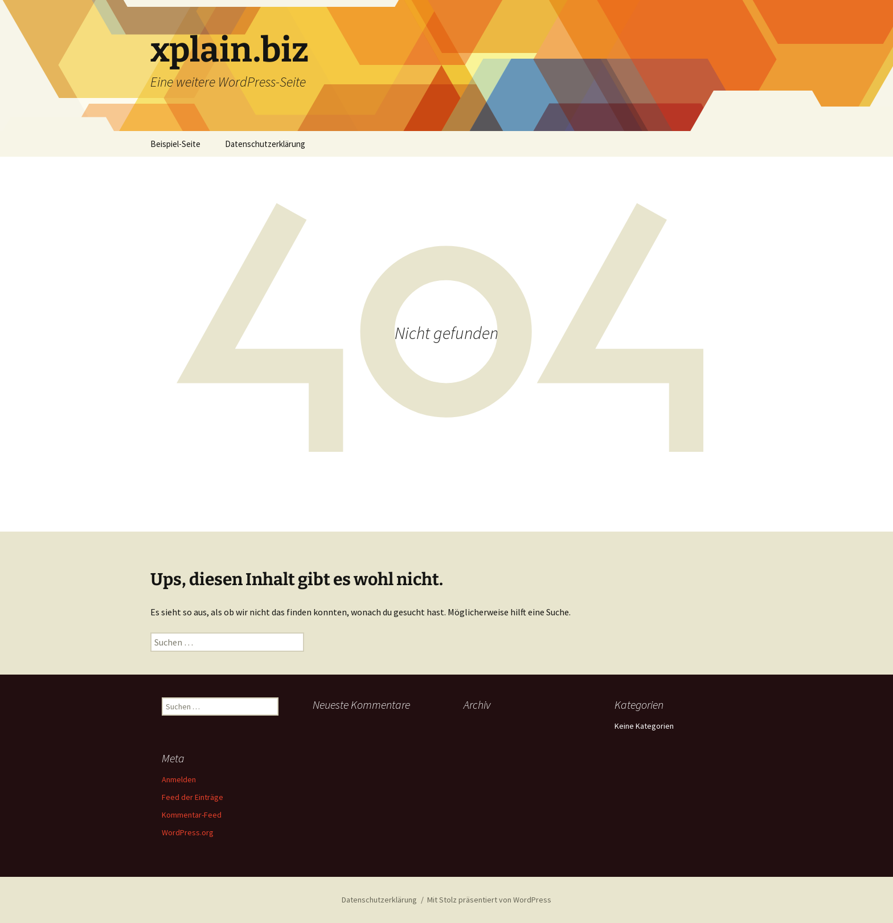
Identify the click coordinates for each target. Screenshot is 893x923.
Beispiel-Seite (175, 143)
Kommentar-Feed (192, 815)
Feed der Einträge (192, 797)
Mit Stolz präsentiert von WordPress (489, 900)
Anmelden (179, 779)
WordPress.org (188, 832)
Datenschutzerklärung (265, 143)
